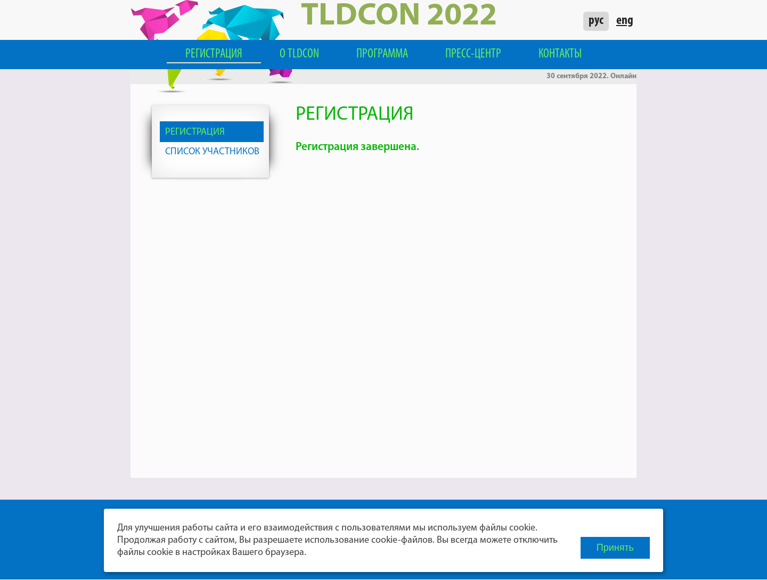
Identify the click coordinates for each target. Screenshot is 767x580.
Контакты (560, 54)
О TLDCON (299, 54)
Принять (615, 547)
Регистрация (213, 54)
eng (624, 20)
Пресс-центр (473, 54)
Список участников (212, 152)
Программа (382, 54)
